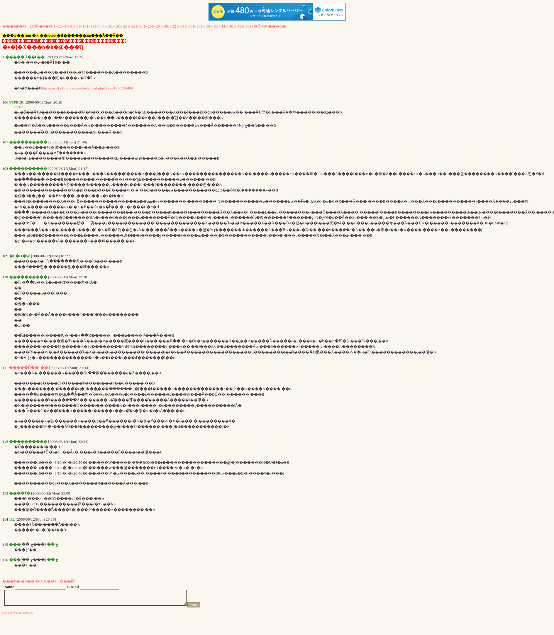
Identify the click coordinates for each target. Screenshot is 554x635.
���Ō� (277, 26)
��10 (52, 581)
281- (159, 26)
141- (102, 26)
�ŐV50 (260, 26)
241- (143, 26)
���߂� (11, 581)
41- (66, 26)
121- (94, 26)
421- (216, 26)
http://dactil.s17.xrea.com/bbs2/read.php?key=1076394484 (87, 88)
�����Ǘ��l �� (28, 367)
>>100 (19, 107)
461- (232, 26)
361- (192, 26)
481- (240, 26)
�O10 (40, 581)
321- (175, 26)
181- (118, 26)
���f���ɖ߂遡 (20, 26)
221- (134, 26)
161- (110, 26)
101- (86, 26)
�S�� (45, 26)
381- (200, 26)
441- (224, 26)
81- (79, 26)
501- (249, 26)
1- (55, 26)
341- (183, 26)
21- (60, 26)
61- (72, 26)
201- (126, 26)
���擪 (67, 581)
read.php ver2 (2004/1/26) (17, 612)
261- (151, 26)
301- (167, 26)
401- (208, 26)
